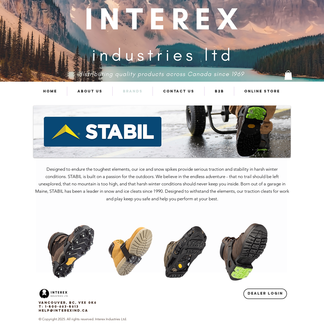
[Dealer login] (265, 294)
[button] (288, 75)
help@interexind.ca (63, 310)
